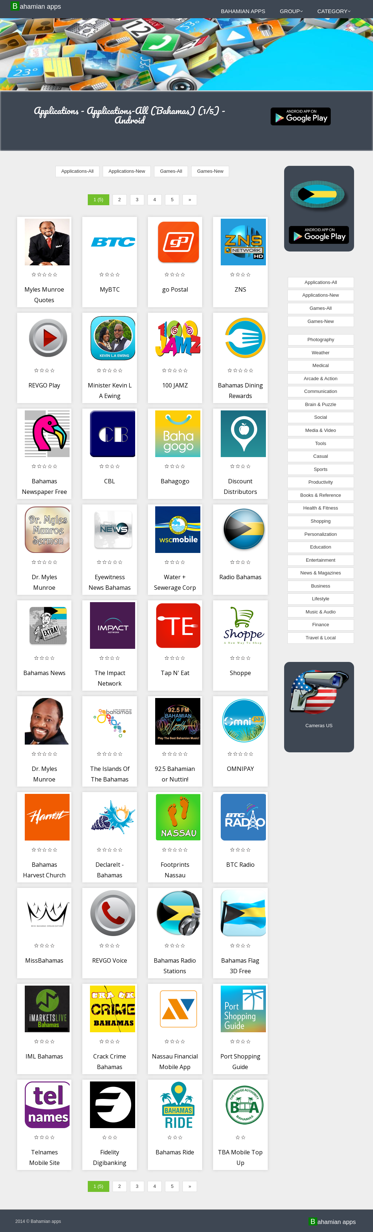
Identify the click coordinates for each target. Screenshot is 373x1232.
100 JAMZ (175, 385)
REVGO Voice (109, 960)
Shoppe (240, 673)
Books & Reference (320, 495)
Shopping (321, 521)
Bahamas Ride (175, 1152)
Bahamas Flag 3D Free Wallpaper (240, 971)
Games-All (171, 171)
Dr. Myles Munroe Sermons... (44, 779)
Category (334, 11)
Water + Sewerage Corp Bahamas (175, 588)
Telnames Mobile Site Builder (44, 1163)
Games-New (210, 171)
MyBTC (110, 289)
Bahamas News (44, 673)
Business (320, 586)
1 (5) (98, 199)
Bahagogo (175, 481)
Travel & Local (321, 637)
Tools (320, 443)
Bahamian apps (36, 6)
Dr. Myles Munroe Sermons (44, 588)
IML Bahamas (44, 1056)
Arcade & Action (321, 378)
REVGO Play (44, 385)
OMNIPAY (240, 769)
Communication (320, 391)
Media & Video (320, 430)
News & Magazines (321, 573)
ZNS (240, 289)
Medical (321, 365)
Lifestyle (320, 598)
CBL (109, 481)
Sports (320, 469)
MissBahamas (44, 960)
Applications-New (127, 171)
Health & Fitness (320, 508)
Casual (320, 456)
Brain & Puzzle (320, 404)
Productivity (321, 482)
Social (320, 417)
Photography (320, 339)
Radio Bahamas (240, 577)
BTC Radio (240, 865)
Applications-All (77, 171)
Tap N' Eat (175, 673)
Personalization (321, 534)
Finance (320, 624)
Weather (321, 352)
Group (291, 11)
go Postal (175, 289)
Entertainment (320, 560)
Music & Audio (320, 612)
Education (320, 547)
